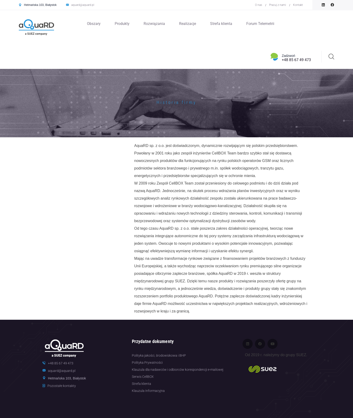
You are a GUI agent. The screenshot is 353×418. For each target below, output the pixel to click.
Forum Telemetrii (260, 23)
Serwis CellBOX (143, 377)
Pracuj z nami (277, 5)
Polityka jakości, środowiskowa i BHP (159, 355)
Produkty (122, 23)
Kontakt (298, 5)
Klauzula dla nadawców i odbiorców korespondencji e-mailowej (177, 369)
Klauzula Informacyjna (148, 391)
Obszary (94, 23)
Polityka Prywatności (147, 362)
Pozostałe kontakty (61, 386)
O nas (258, 5)
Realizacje (187, 23)
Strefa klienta (221, 23)
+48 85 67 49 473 (296, 60)
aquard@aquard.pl (82, 5)
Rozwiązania (154, 23)
